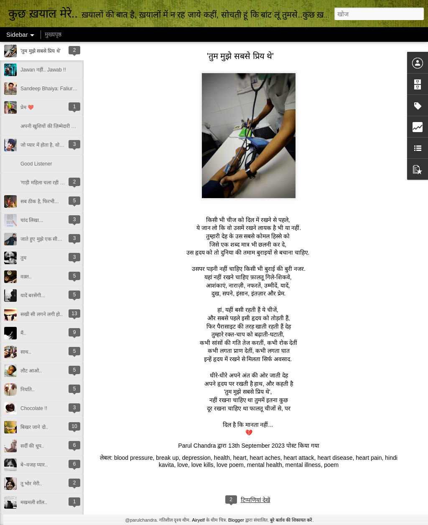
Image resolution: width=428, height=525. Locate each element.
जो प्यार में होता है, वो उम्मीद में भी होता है (57, 145)
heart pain (369, 457)
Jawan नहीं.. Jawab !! (43, 70)
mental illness (303, 464)
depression (196, 457)
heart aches (265, 457)
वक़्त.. (26, 277)
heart (240, 457)
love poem (230, 464)
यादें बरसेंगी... (32, 295)
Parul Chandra (197, 445)
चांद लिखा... (31, 220)
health (222, 457)
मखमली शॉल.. (33, 502)
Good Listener (36, 164)
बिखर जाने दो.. (34, 427)
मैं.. (23, 333)
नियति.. (27, 389)
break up (167, 457)
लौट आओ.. (31, 371)
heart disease (334, 457)
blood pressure (133, 457)
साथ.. (25, 352)
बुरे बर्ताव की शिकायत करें (291, 519)
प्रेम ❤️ (27, 107)
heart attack (298, 457)
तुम (23, 258)
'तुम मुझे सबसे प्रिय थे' (40, 51)
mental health (264, 464)
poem (331, 464)
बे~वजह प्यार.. (34, 465)
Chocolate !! (33, 408)
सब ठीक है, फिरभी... (39, 201)
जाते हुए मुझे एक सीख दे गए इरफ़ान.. (54, 239)
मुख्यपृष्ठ (53, 34)
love (182, 464)
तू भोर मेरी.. (31, 484)
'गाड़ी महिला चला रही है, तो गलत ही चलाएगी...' (63, 183)
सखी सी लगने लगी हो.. (41, 314)
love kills (202, 464)
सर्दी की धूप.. (32, 446)
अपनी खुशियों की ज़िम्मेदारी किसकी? (53, 126)
